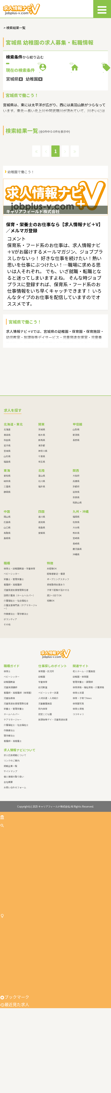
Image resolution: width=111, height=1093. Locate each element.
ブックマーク (14, 1082)
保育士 (7, 723)
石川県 (41, 533)
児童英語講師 (10, 739)
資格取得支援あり (56, 636)
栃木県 (41, 486)
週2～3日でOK (54, 647)
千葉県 (41, 508)
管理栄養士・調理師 (83, 733)
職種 (82, 75)
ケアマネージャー (12, 771)
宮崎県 (76, 590)
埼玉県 (41, 513)
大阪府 (76, 527)
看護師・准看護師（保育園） (18, 744)
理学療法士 (9, 787)
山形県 (7, 508)
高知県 (41, 573)
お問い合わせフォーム (15, 839)
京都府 (76, 538)
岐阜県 (7, 533)
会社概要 (8, 833)
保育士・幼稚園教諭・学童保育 (19, 620)
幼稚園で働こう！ (20, 211)
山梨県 (76, 481)
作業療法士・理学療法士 (16, 665)
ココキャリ (78, 766)
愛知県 (7, 527)
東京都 (41, 497)
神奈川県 (42, 502)
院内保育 (42, 760)
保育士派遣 (78, 744)
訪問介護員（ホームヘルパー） (19, 647)
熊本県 (76, 584)
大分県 (76, 579)
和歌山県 (77, 554)
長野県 (76, 492)
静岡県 (7, 543)
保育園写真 (78, 755)
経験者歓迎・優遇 (56, 625)
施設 (28, 95)
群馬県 (41, 492)
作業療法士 (9, 782)
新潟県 (76, 486)
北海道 (7, 481)
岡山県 (7, 568)
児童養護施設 (45, 755)
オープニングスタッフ (58, 631)
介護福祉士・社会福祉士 (16, 652)
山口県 (7, 579)
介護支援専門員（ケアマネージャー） (20, 659)
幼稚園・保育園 (80, 728)
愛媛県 (41, 584)
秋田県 (7, 492)
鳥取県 (7, 584)
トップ (8, 868)
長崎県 (76, 595)
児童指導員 (9, 749)
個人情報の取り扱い (14, 828)
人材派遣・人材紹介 (48, 749)
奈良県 (76, 549)
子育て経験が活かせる (58, 641)
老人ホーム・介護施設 (84, 723)
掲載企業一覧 (10, 817)
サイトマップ (10, 823)
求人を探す (12, 877)
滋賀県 (76, 543)
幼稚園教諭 (9, 733)
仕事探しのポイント (20, 984)
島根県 (7, 590)
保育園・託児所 (46, 723)
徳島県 (41, 579)
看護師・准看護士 (13, 792)
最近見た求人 (14, 1089)
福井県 (41, 538)
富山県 (41, 527)
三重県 (7, 538)
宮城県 (7, 502)
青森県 (7, 486)
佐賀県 (76, 573)
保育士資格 (78, 760)
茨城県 (41, 481)
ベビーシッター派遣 (48, 744)
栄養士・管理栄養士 (14, 631)
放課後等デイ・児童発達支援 (52, 771)
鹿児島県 (77, 600)
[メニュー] (102, 9)
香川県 (41, 568)
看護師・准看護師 (13, 636)
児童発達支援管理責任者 (16, 641)
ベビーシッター (11, 625)
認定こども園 (45, 766)
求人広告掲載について (15, 806)
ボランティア (10, 671)
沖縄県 (76, 606)
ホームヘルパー (11, 766)
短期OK (50, 652)
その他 (7, 676)
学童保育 (42, 733)
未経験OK (52, 620)
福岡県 (76, 568)
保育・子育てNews (82, 749)
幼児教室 (42, 739)
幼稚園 (41, 728)
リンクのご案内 (11, 812)
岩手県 (7, 497)
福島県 (7, 513)
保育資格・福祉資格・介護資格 (88, 739)
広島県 (7, 573)
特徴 (82, 95)
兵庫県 (76, 533)
